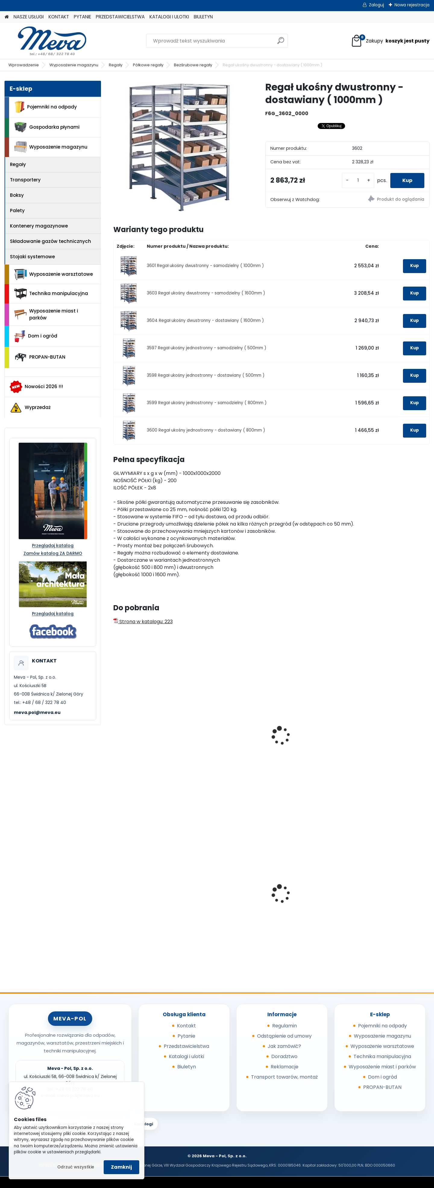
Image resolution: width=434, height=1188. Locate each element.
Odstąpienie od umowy (284, 1035)
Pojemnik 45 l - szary (142, 895)
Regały (115, 65)
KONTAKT (59, 17)
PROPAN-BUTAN (39, 357)
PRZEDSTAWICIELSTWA (120, 17)
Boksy (17, 195)
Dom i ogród (35, 336)
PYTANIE (82, 17)
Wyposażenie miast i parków (46, 314)
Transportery (25, 180)
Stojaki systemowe (32, 256)
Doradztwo (284, 1056)
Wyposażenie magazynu (73, 65)
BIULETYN (203, 17)
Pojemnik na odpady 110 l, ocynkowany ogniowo (387, 897)
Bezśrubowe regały (193, 65)
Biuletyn (186, 1066)
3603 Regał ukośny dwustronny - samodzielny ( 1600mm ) (206, 293)
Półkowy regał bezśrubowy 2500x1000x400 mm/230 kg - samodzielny (230, 745)
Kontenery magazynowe (39, 226)
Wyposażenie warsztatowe (53, 274)
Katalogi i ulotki (186, 1056)
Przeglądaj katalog (53, 545)
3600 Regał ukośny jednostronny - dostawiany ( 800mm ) (206, 430)
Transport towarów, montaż (284, 1076)
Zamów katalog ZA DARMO (53, 553)
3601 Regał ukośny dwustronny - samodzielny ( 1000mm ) (205, 266)
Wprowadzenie (23, 65)
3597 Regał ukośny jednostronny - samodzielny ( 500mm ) (206, 348)
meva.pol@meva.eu (37, 712)
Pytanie (186, 1035)
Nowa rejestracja (412, 5)
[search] (280, 43)
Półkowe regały (148, 65)
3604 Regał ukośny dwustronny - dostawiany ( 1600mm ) (205, 320)
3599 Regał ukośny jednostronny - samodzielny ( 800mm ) (207, 403)
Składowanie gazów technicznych (50, 241)
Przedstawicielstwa (186, 1046)
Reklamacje (284, 1066)
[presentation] (116, 729)
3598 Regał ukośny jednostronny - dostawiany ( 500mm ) (206, 375)
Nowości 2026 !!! (36, 387)
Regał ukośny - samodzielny (150, 739)
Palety (17, 210)
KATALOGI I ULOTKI (169, 17)
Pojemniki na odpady (45, 107)
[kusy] (358, 180)
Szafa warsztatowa (221, 886)
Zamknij (121, 1167)
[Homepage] (7, 17)
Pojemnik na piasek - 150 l (308, 900)
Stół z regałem (375, 739)
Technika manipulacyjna (51, 293)
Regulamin (284, 1025)
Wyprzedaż (30, 407)
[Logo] (46, 41)
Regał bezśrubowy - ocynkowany (301, 742)
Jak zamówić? (284, 1046)
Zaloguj (376, 5)
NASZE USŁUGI (29, 17)
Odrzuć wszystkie (75, 1167)
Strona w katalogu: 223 (143, 621)
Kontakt (186, 1025)
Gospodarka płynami (47, 127)
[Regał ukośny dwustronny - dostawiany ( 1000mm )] (179, 147)
